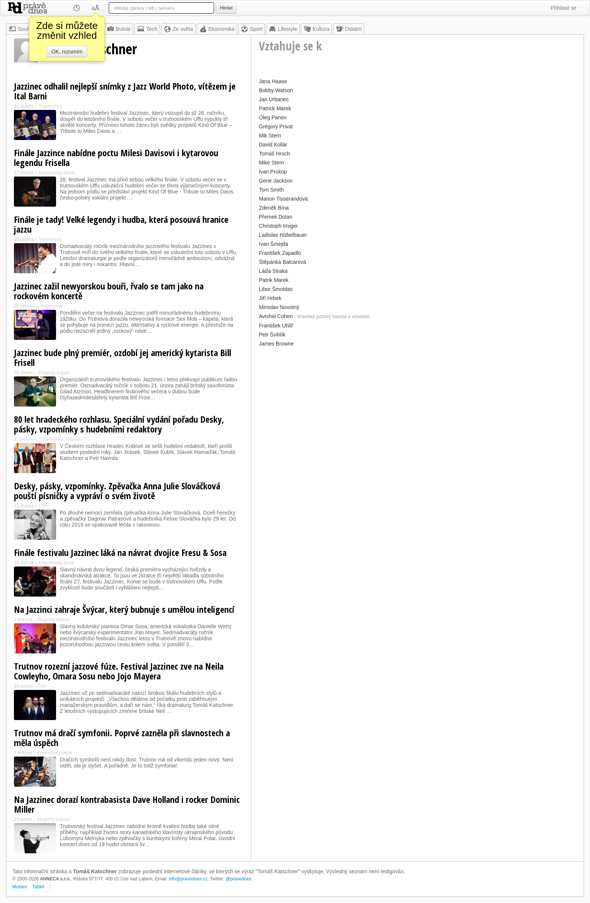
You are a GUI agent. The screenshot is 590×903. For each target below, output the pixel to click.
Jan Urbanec (274, 99)
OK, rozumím (67, 52)
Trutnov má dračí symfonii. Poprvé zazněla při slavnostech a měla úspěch (122, 737)
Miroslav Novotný (279, 307)
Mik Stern (270, 135)
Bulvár (119, 29)
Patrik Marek (274, 280)
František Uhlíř (276, 326)
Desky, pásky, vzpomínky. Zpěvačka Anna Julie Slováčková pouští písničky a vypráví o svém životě (117, 491)
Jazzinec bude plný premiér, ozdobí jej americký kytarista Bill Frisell (122, 357)
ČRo (43, 506)
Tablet (38, 886)
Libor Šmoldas (276, 289)
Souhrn (22, 29)
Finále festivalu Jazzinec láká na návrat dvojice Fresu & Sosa (120, 552)
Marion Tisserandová (283, 199)
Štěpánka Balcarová (282, 262)
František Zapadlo (280, 253)
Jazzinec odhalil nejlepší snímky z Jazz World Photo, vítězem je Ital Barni (125, 91)
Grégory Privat (276, 126)
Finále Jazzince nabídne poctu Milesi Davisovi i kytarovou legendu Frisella (116, 157)
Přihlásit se (563, 8)
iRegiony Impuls (54, 372)
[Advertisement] (417, 401)
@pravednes (238, 879)
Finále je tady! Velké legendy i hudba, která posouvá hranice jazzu (121, 224)
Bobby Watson (276, 90)
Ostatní (349, 29)
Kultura (316, 29)
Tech (147, 29)
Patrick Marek (275, 108)
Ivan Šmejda (273, 244)
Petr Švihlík (272, 335)
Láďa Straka (273, 271)
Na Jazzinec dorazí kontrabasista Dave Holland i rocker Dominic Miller (127, 804)
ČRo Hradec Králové (60, 439)
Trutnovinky (50, 106)
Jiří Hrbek (270, 298)
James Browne (276, 344)
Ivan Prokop (273, 172)
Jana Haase (273, 81)
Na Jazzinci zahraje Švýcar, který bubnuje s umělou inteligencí (124, 609)
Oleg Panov (272, 117)
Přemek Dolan (275, 217)
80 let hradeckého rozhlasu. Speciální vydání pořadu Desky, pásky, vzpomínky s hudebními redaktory (119, 424)
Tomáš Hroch (274, 154)
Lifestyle (283, 29)
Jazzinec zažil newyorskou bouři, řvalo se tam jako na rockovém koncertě (109, 291)
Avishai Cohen (276, 316)
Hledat (226, 8)
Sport (251, 29)
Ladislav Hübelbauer (283, 235)
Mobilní (19, 886)
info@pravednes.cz (188, 879)
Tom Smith (271, 190)
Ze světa (178, 29)
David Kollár (273, 145)
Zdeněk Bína (274, 208)
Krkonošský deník (57, 172)
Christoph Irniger (278, 226)
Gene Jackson (276, 181)
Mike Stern (271, 163)
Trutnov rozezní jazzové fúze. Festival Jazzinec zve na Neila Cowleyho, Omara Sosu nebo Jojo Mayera (119, 671)
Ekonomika (216, 29)
